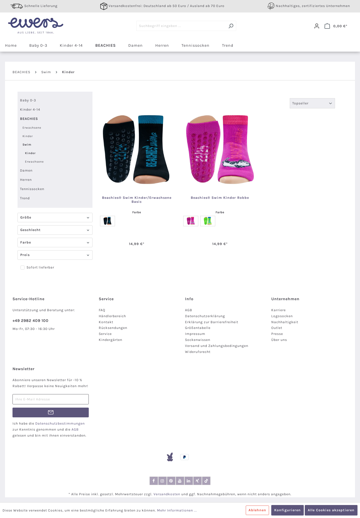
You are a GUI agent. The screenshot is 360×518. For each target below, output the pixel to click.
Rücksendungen (113, 328)
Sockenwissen (197, 340)
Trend (25, 198)
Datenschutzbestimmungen (60, 423)
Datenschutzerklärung (205, 316)
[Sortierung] (312, 103)
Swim (26, 144)
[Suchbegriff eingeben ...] (181, 26)
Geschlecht (55, 230)
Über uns (279, 340)
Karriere (278, 310)
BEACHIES (29, 119)
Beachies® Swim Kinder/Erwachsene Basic (137, 200)
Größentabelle (197, 328)
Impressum (195, 334)
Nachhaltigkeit (284, 322)
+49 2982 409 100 (30, 320)
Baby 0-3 (28, 100)
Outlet (276, 328)
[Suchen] (231, 26)
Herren (26, 180)
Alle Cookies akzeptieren (331, 510)
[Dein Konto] (317, 26)
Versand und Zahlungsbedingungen (216, 346)
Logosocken (282, 316)
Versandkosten (167, 494)
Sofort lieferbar (40, 267)
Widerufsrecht (197, 352)
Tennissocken (32, 189)
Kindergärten (110, 340)
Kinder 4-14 (30, 109)
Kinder (27, 136)
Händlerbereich (112, 316)
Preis (55, 255)
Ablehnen (257, 510)
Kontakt (106, 322)
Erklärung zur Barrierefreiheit (211, 322)
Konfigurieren (287, 510)
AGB (188, 310)
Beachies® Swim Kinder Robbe (220, 198)
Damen (26, 170)
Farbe (55, 242)
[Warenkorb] (336, 26)
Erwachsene (31, 127)
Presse (277, 334)
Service (105, 334)
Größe (55, 217)
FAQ (102, 310)
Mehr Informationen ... (177, 510)
